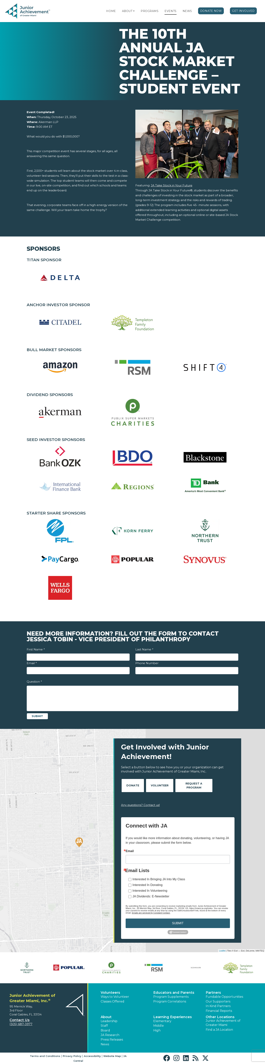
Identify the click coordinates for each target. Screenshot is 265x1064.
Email (32, 663)
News (187, 11)
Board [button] (105, 1030)
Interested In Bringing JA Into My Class (158, 879)
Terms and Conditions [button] (45, 1056)
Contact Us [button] (20, 1020)
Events (170, 11)
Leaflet (222, 951)
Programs (149, 11)
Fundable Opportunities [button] (224, 996)
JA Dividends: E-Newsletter (150, 896)
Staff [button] (104, 1025)
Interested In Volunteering (149, 890)
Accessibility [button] (92, 1056)
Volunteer (160, 785)
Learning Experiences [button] (172, 1017)
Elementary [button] (162, 1021)
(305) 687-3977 (21, 1024)
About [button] (106, 1017)
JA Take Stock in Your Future (171, 185)
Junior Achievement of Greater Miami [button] (223, 1023)
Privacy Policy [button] (72, 1056)
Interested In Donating (147, 885)
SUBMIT (177, 923)
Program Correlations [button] (169, 1001)
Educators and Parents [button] (173, 992)
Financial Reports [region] (219, 1011)
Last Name (144, 649)
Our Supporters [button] (218, 1001)
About (127, 11)
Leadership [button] (109, 1021)
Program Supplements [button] (171, 996)
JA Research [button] (110, 1035)
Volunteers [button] (110, 992)
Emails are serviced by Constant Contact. (151, 913)
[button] (134, 11)
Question (34, 681)
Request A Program (194, 785)
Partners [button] (213, 992)
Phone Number (146, 663)
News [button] (105, 1044)
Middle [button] (158, 1025)
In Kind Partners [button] (218, 1006)
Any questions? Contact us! (140, 805)
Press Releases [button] (112, 1039)
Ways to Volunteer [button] (115, 996)
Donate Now (211, 11)
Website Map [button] (112, 1056)
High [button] (157, 1030)
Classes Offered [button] (112, 1001)
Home (111, 11)
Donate (132, 785)
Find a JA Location (219, 1029)
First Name (36, 649)
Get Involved (243, 11)
